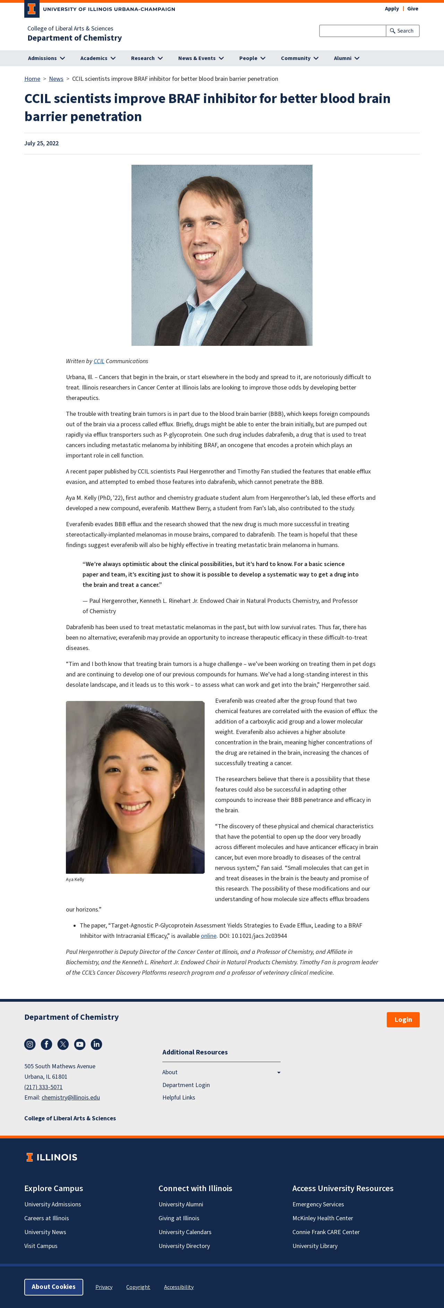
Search (405, 31)
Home (32, 79)
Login (403, 1020)
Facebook (46, 1044)
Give (412, 8)
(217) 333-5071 (43, 1087)
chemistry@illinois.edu (71, 1097)
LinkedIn (96, 1044)
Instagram (29, 1044)
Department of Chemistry (74, 38)
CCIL (99, 361)
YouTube (79, 1044)
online (208, 936)
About (170, 1072)
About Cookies (54, 1287)
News (56, 79)
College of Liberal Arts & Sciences (70, 29)
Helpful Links (178, 1097)
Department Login (186, 1085)
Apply (392, 8)
